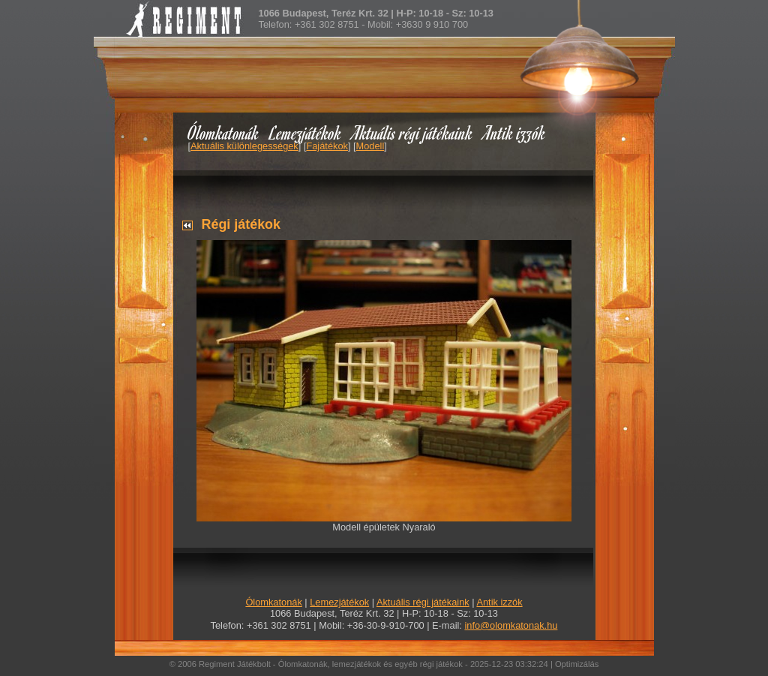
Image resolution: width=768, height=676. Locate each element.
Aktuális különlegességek (244, 146)
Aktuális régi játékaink (412, 132)
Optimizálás (576, 663)
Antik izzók (514, 132)
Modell (370, 146)
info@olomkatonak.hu (510, 625)
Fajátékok (326, 146)
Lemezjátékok (305, 132)
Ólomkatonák (223, 132)
